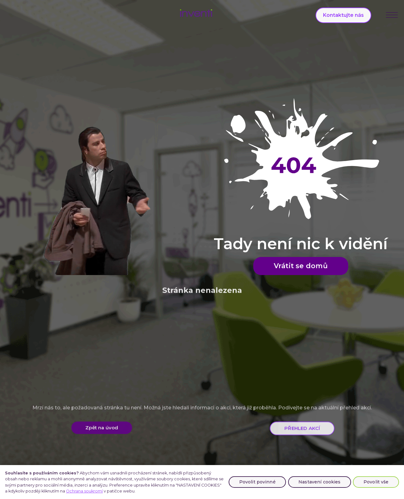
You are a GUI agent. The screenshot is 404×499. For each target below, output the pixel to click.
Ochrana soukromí (84, 491)
